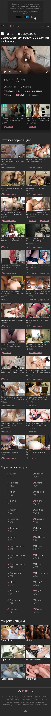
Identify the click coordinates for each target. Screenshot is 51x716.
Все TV (10, 26)
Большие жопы (11, 91)
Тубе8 (20, 95)
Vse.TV (25, 690)
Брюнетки (7, 126)
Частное (25, 87)
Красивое (43, 220)
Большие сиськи (33, 91)
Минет (7, 95)
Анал (4, 300)
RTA (25, 710)
